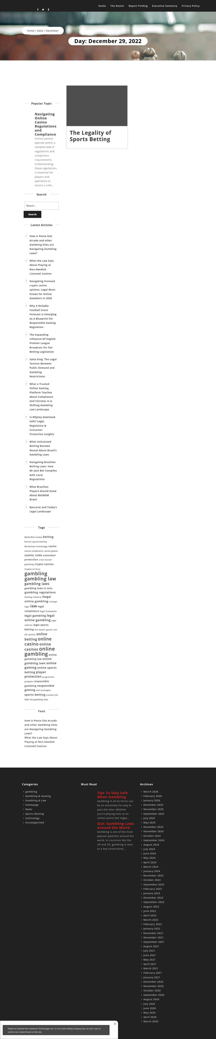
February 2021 (152, 972)
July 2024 (149, 849)
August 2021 (151, 946)
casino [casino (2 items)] (52, 546)
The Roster (117, 5)
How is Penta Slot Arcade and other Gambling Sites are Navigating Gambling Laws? (43, 244)
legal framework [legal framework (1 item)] (48, 611)
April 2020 (149, 1017)
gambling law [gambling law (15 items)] (40, 578)
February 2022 (152, 924)
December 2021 (153, 933)
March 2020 (150, 1021)
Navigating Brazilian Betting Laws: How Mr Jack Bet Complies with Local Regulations (43, 471)
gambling (31, 791)
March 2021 (150, 968)
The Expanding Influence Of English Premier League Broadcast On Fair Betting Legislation (43, 343)
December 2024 (153, 826)
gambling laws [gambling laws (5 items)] (36, 583)
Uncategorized (34, 822)
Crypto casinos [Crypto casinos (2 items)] (44, 564)
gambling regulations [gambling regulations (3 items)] (40, 592)
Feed (41, 711)
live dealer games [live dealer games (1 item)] (44, 629)
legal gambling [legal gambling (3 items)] (35, 615)
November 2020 (153, 986)
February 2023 (152, 888)
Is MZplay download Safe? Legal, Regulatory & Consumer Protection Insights (42, 425)
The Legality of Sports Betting (91, 136)
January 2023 (151, 893)
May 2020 (149, 1012)
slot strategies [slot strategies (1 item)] (43, 690)
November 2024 (153, 831)
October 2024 (152, 835)
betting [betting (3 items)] (48, 537)
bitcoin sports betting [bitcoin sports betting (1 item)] (35, 542)
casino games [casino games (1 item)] (51, 551)
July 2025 (149, 818)
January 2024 (151, 871)
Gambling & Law (35, 800)
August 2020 (151, 999)
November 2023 (153, 875)
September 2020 (153, 994)
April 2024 (149, 862)
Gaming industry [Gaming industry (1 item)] (32, 597)
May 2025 (149, 822)
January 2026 (151, 800)
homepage (32, 804)
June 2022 (149, 911)
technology (32, 818)
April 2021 (149, 964)
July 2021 (149, 950)
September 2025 (153, 813)
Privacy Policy (191, 5)
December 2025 (153, 804)
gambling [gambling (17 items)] (35, 573)
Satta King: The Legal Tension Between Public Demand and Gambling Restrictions (43, 368)
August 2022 (151, 906)
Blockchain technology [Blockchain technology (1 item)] (35, 546)
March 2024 (150, 866)
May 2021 (149, 959)
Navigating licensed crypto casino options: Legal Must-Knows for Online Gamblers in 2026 (43, 290)
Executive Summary (164, 5)
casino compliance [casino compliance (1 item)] (33, 551)
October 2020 (152, 990)
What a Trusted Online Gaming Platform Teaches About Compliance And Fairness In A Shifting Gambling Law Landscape (41, 396)
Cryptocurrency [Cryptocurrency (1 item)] (32, 569)
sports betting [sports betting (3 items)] (34, 694)
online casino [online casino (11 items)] (38, 641)
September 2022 (153, 902)
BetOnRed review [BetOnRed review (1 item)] (33, 537)
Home (102, 5)
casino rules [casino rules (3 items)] (33, 555)
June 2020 (149, 1008)
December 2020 (153, 981)
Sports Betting (34, 813)
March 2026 (150, 791)
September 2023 (153, 884)
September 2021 (153, 941)
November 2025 (153, 809)
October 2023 (152, 880)
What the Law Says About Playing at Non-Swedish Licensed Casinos (40, 742)
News (28, 809)
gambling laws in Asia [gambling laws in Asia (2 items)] (38, 588)
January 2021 (151, 977)
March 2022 (150, 919)
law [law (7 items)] (33, 605)
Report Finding (138, 5)
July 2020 (149, 1003)
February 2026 (152, 796)
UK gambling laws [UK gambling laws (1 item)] (39, 699)
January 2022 (151, 928)
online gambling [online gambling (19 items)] (39, 651)
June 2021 (149, 955)
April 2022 (149, 915)
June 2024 (149, 853)
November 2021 (153, 937)
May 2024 (149, 857)
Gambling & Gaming (38, 796)
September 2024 (153, 840)
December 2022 (153, 897)
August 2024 (151, 844)
